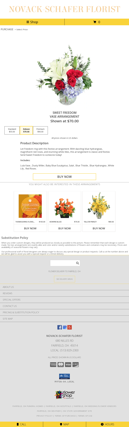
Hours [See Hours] (107, 424)
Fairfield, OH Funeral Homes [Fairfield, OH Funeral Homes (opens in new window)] (28, 406)
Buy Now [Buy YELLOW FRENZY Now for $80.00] (99, 228)
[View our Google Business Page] (64, 328)
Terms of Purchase (65, 416)
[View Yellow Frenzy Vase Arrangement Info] (98, 206)
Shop (32, 22)
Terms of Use (85, 416)
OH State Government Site (77, 411)
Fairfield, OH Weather (49, 411)
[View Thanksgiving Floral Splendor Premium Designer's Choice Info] (30, 206)
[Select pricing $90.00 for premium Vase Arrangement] (40, 130)
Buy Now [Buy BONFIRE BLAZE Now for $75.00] (64, 228)
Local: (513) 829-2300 (65, 350)
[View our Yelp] (69, 328)
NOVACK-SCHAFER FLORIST (64, 9)
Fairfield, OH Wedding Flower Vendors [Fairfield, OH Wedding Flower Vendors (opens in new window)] (95, 406)
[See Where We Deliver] (64, 279)
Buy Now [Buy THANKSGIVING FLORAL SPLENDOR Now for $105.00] (30, 228)
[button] (64, 376)
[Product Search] (65, 263)
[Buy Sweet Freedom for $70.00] (64, 176)
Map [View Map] (64, 424)
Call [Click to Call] (21, 424)
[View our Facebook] (59, 328)
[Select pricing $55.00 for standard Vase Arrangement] (12, 130)
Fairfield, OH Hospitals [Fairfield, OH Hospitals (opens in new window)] (58, 406)
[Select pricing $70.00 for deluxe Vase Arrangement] (26, 130)
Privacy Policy (45, 416)
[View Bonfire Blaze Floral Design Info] (64, 206)
